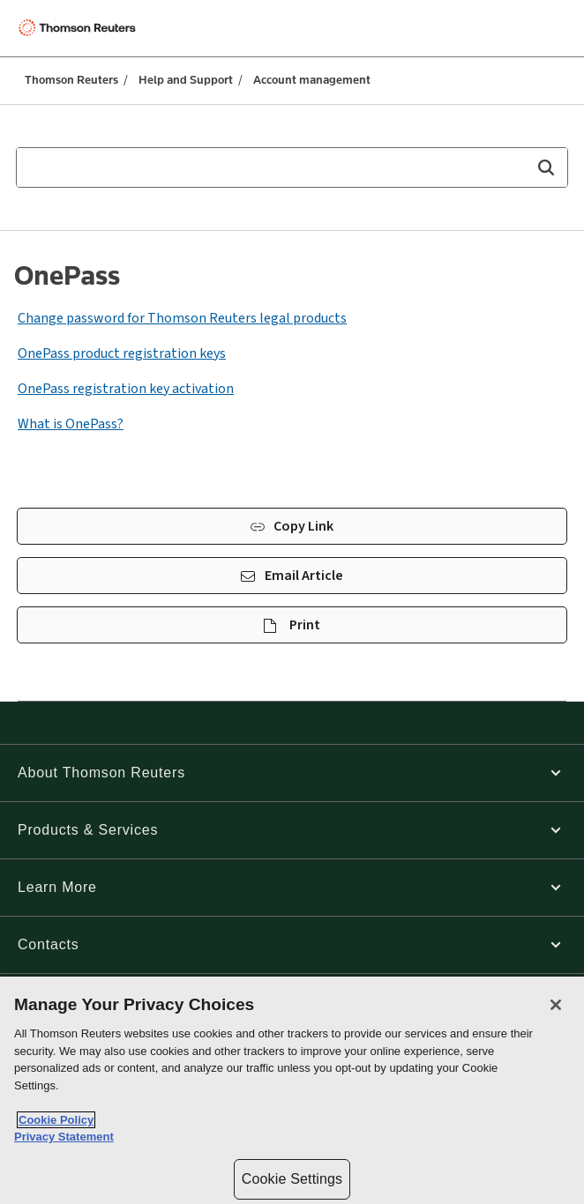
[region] (292, 1090)
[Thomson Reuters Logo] (80, 28)
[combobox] (292, 167)
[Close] (555, 1004)
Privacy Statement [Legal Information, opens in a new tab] (64, 1136)
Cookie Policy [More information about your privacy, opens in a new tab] (56, 1119)
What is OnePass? (71, 424)
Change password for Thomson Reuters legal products (182, 318)
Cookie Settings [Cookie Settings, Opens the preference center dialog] (292, 1178)
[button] (545, 167)
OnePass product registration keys (122, 353)
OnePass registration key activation (126, 388)
